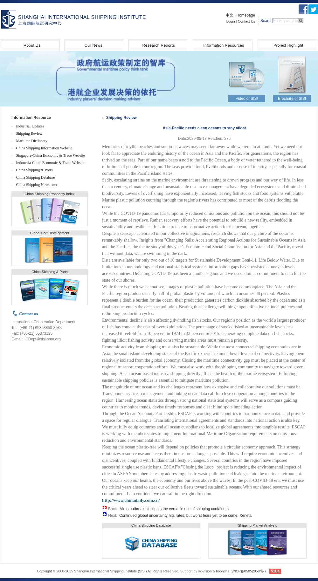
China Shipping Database (35, 177)
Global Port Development (49, 233)
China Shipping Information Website (44, 148)
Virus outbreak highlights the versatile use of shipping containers (174, 509)
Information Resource (31, 117)
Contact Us (246, 21)
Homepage (245, 15)
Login (230, 21)
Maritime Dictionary (31, 141)
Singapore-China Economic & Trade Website (50, 155)
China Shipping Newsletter (36, 184)
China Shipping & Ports (34, 170)
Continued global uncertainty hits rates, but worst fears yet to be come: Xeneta (185, 515)
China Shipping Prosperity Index (49, 194)
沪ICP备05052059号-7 (249, 571)
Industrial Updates (30, 126)
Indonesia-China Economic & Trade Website (50, 163)
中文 (229, 15)
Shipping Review (29, 133)
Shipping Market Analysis (257, 525)
